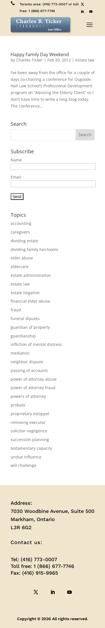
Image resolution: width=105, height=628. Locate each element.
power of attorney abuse (34, 379)
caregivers (20, 232)
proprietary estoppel (30, 413)
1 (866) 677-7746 (42, 11)
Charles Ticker (29, 60)
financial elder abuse (30, 301)
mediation (20, 353)
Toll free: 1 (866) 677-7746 (42, 566)
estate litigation (25, 292)
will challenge (23, 465)
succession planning (30, 439)
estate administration (31, 275)
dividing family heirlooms (34, 249)
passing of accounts (29, 370)
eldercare (20, 266)
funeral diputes (25, 318)
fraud (16, 309)
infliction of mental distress (36, 344)
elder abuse (22, 258)
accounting (21, 223)
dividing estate (24, 240)
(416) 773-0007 (55, 4)
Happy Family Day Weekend (40, 54)
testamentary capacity (31, 448)
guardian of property (30, 327)
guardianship (23, 336)
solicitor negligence (29, 430)
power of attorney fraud (33, 387)
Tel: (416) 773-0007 (34, 559)
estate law (84, 60)
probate (18, 405)
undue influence (26, 457)
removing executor (28, 422)
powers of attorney (28, 396)
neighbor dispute (27, 361)
